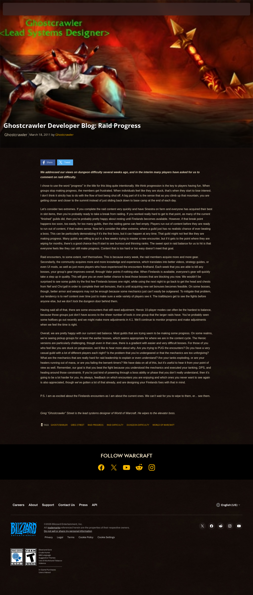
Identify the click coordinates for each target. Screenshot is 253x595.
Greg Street (77, 424)
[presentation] (16, 9)
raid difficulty (115, 424)
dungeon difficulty (138, 424)
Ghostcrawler (64, 135)
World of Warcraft (163, 424)
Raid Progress (95, 424)
